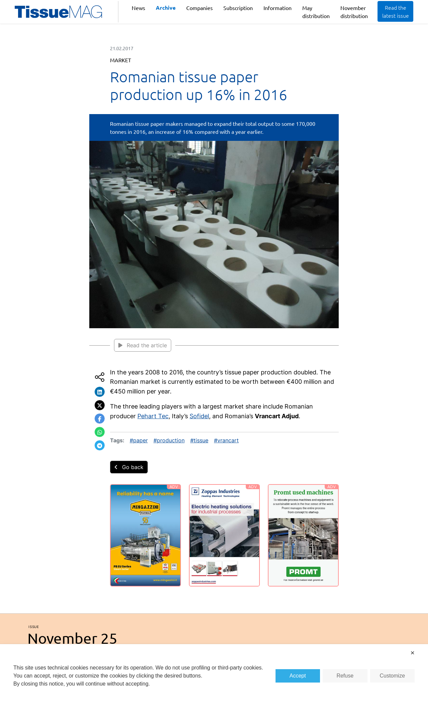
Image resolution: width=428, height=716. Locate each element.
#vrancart (226, 440)
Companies (199, 7)
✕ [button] (412, 653)
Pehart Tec (153, 416)
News (138, 7)
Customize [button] (392, 676)
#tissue (199, 440)
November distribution (354, 11)
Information (277, 7)
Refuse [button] (344, 676)
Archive (166, 7)
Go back (128, 467)
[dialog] (214, 680)
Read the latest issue (395, 11)
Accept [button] (298, 676)
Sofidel (199, 416)
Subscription (238, 7)
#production (169, 440)
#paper (139, 440)
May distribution (316, 11)
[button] (99, 391)
